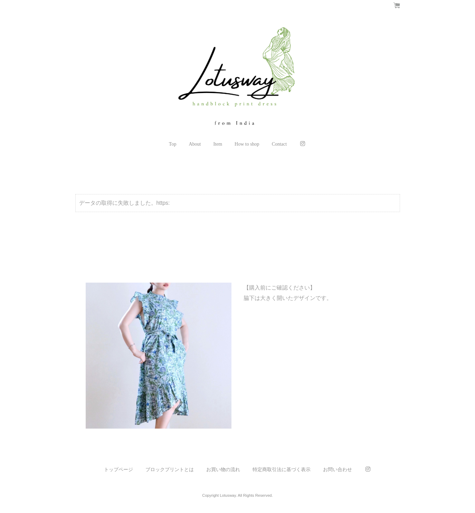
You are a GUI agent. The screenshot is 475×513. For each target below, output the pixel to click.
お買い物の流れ (223, 469)
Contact (279, 144)
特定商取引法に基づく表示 (282, 469)
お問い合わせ (337, 469)
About (195, 144)
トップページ (118, 469)
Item (217, 144)
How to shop (247, 144)
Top (173, 144)
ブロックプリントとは (169, 469)
